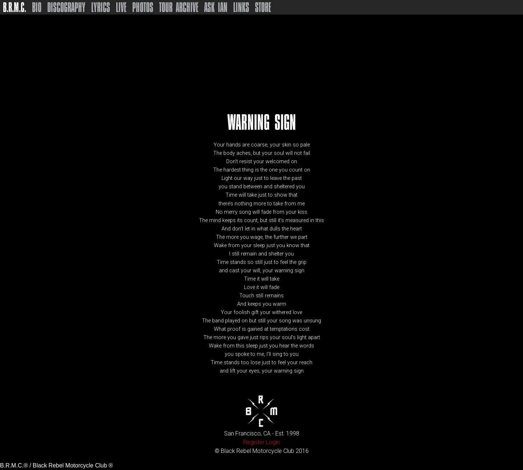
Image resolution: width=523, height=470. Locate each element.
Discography (66, 7)
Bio (36, 7)
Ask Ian (215, 7)
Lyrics (100, 7)
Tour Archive (178, 7)
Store (263, 7)
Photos (142, 7)
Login (273, 442)
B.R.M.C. (14, 7)
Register (253, 442)
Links (241, 7)
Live (121, 7)
